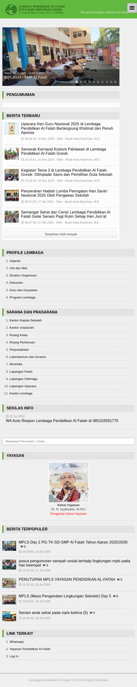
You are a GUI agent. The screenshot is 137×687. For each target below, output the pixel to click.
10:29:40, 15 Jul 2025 (34, 551)
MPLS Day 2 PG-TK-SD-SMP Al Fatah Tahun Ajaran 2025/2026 (73, 542)
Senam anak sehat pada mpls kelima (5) (53, 613)
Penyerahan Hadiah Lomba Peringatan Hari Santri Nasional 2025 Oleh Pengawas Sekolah (64, 193)
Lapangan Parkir (21, 371)
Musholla (16, 364)
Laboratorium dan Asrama (28, 357)
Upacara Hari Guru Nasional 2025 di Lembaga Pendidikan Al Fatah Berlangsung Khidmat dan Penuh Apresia (67, 128)
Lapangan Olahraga (23, 379)
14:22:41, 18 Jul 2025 (34, 618)
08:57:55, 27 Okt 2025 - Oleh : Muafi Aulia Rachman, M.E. (60, 201)
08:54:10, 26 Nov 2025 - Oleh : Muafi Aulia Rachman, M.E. (60, 138)
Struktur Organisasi (23, 275)
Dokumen (16, 282)
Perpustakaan (19, 349)
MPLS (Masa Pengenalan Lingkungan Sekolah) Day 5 (65, 596)
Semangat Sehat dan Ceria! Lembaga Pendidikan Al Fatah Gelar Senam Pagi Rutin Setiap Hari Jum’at (65, 214)
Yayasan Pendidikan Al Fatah (30, 649)
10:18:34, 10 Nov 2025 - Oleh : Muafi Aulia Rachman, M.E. (60, 180)
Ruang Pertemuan (22, 342)
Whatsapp (17, 641)
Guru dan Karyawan (23, 290)
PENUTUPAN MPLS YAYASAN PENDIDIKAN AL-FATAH (67, 579)
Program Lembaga (23, 297)
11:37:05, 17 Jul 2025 (34, 570)
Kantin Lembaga (21, 393)
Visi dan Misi (18, 268)
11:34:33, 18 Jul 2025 (34, 584)
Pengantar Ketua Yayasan (68, 513)
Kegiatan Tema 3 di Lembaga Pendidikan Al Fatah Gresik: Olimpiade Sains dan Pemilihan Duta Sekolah (66, 172)
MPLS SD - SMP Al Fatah (25, 75)
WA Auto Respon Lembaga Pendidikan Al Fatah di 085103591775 (62, 421)
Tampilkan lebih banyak (61, 234)
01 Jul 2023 (15, 416)
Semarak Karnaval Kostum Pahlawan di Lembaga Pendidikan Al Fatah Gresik (63, 151)
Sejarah (15, 261)
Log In (14, 656)
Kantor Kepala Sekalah (26, 320)
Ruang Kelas (19, 335)
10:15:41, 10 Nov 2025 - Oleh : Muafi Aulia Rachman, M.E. (60, 159)
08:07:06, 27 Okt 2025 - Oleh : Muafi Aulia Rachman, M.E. (60, 222)
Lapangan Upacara (23, 386)
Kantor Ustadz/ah (22, 327)
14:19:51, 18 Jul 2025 (34, 601)
